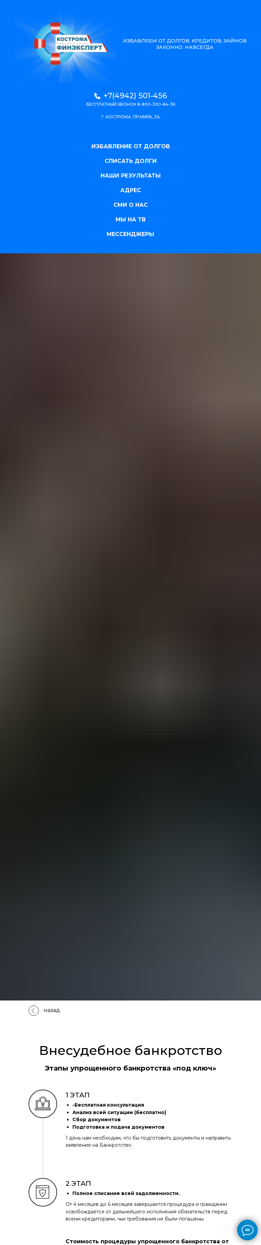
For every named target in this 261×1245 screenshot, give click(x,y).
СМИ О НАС (131, 205)
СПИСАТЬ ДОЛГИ (131, 161)
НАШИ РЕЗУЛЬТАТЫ (131, 175)
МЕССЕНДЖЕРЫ (130, 234)
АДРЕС (130, 190)
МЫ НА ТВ (131, 219)
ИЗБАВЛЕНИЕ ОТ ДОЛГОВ (130, 146)
